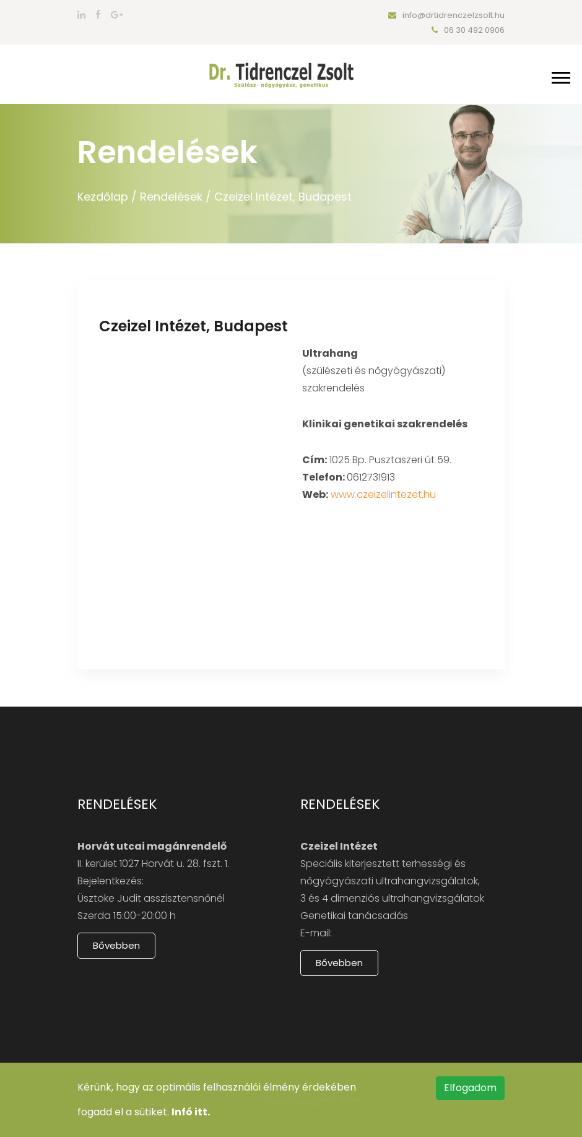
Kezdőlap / (107, 196)
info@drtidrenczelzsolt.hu (446, 15)
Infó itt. (191, 1112)
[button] (560, 75)
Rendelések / (175, 196)
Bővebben (116, 945)
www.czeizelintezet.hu (383, 494)
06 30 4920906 (182, 881)
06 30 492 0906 (468, 30)
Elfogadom (470, 1088)
